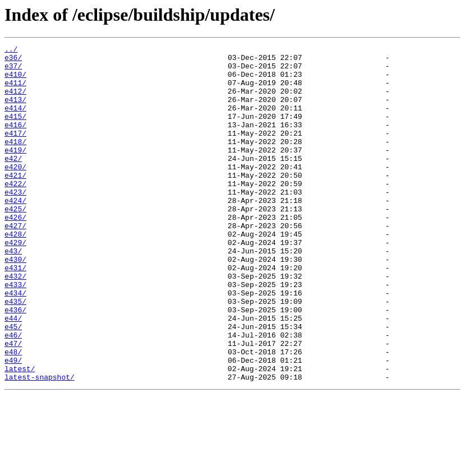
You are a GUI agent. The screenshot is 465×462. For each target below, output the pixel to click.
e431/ (15, 313)
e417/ (15, 151)
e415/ (15, 131)
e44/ (13, 373)
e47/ (13, 404)
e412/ (15, 101)
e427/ (15, 262)
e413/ (15, 111)
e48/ (13, 414)
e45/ (13, 383)
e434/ (15, 343)
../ (10, 50)
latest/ (19, 434)
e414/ (15, 121)
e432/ (15, 323)
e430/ (15, 303)
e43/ (13, 293)
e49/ (13, 424)
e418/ (15, 161)
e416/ (15, 141)
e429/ (15, 283)
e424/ (15, 232)
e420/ (15, 192)
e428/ (15, 272)
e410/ (15, 81)
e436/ (15, 363)
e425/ (15, 242)
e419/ (15, 172)
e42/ (13, 182)
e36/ (13, 61)
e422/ (15, 212)
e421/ (15, 202)
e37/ (13, 71)
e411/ (15, 91)
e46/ (13, 394)
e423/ (15, 222)
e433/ (15, 333)
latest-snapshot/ (39, 444)
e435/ (15, 353)
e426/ (15, 252)
